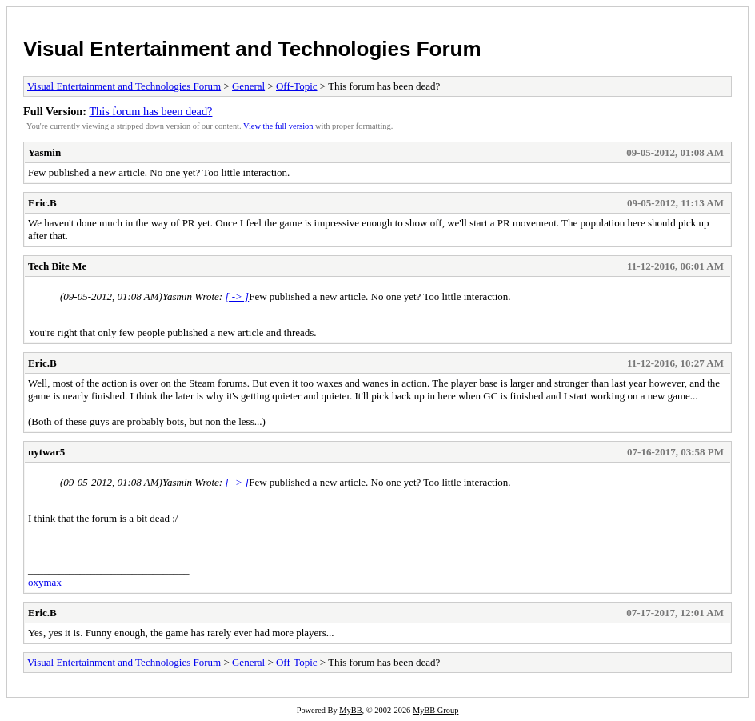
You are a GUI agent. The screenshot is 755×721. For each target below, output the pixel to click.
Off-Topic (297, 86)
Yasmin (44, 152)
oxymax (45, 582)
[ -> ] (237, 296)
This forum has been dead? (150, 111)
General (248, 86)
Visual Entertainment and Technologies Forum (252, 49)
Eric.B (42, 203)
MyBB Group (435, 710)
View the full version (278, 126)
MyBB (350, 710)
